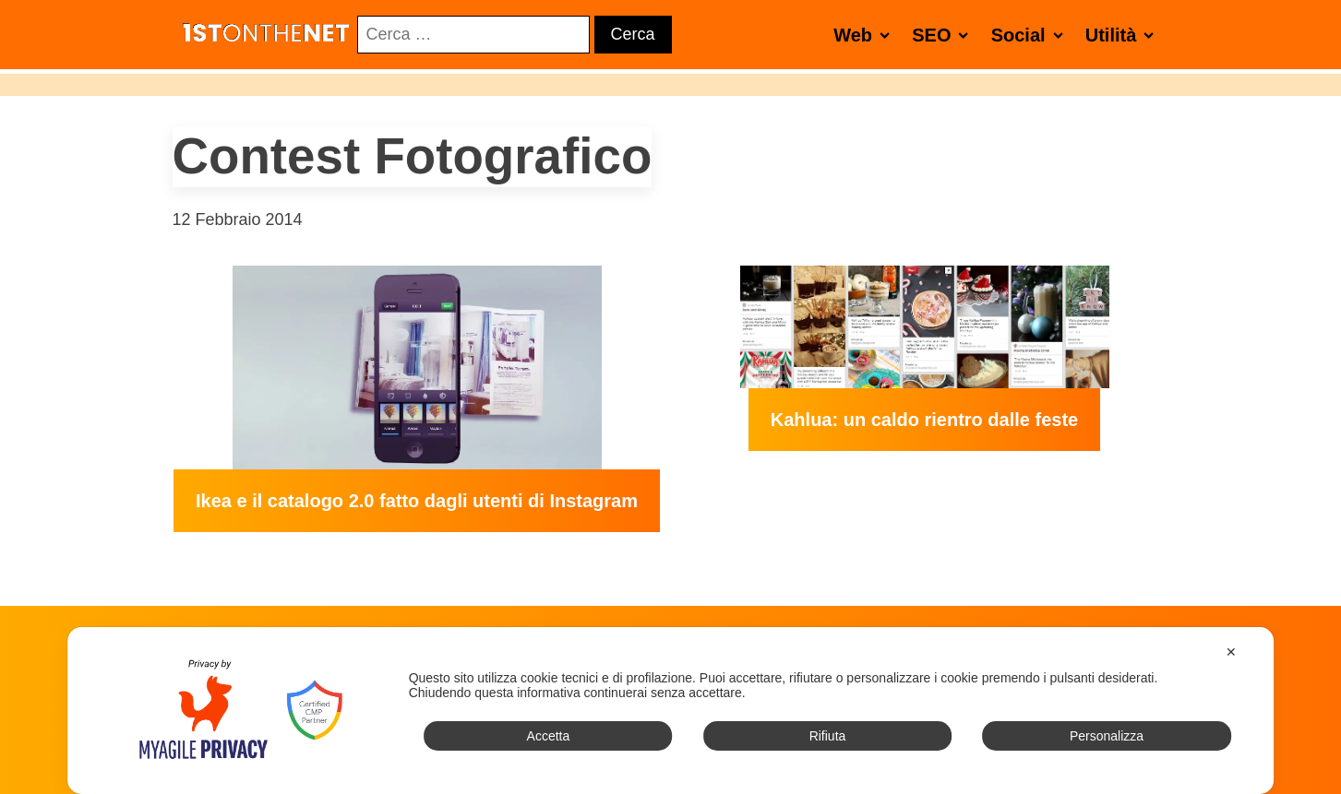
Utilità (1123, 34)
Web (865, 34)
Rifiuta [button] (827, 736)
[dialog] (671, 710)
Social (1031, 34)
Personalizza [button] (1106, 736)
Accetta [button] (548, 736)
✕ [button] (1231, 652)
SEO (944, 34)
